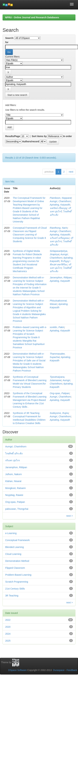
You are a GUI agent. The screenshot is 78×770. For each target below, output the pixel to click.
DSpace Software (17, 670)
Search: (9, 38)
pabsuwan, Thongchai (16, 509)
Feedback (72, 670)
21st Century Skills (15, 588)
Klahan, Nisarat (13, 481)
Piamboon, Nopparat (60, 198)
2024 (7, 633)
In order (67, 136)
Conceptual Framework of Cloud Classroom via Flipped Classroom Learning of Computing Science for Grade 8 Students (30, 234)
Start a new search (17, 95)
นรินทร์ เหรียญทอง (59, 238)
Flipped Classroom (15, 568)
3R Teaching (11, 595)
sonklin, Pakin (57, 327)
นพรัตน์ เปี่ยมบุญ (58, 208)
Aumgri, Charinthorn (60, 201)
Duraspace (58, 670)
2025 (7, 640)
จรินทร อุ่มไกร (12, 460)
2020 (7, 626)
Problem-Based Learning (18, 574)
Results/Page (12, 136)
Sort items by (39, 136)
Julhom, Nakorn (13, 474)
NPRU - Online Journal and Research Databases (32, 17)
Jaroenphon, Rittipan (61, 277)
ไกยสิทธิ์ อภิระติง (14, 453)
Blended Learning (14, 547)
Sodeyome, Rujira (59, 413)
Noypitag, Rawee (14, 495)
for (6, 42)
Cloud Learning (13, 554)
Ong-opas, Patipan (60, 393)
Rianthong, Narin (59, 227)
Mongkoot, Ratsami (15, 488)
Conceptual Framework (17, 540)
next (71, 171)
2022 (7, 620)
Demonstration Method (17, 561)
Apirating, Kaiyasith (60, 204)
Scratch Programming (16, 581)
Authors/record (30, 141)
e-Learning (11, 533)
